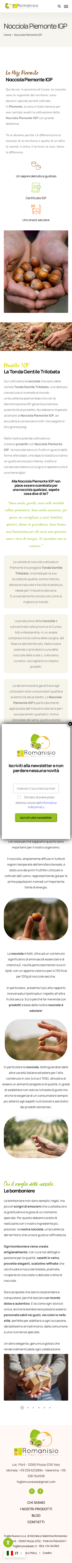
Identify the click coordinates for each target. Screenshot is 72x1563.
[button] (22, 1407)
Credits (47, 1553)
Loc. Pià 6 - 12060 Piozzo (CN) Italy (36, 1464)
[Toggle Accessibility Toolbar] (8, 1542)
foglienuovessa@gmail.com (36, 1482)
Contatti (36, 1522)
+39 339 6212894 (31, 1470)
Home (7, 35)
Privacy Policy (28, 1553)
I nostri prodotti (36, 1509)
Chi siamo (36, 1502)
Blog (36, 1515)
